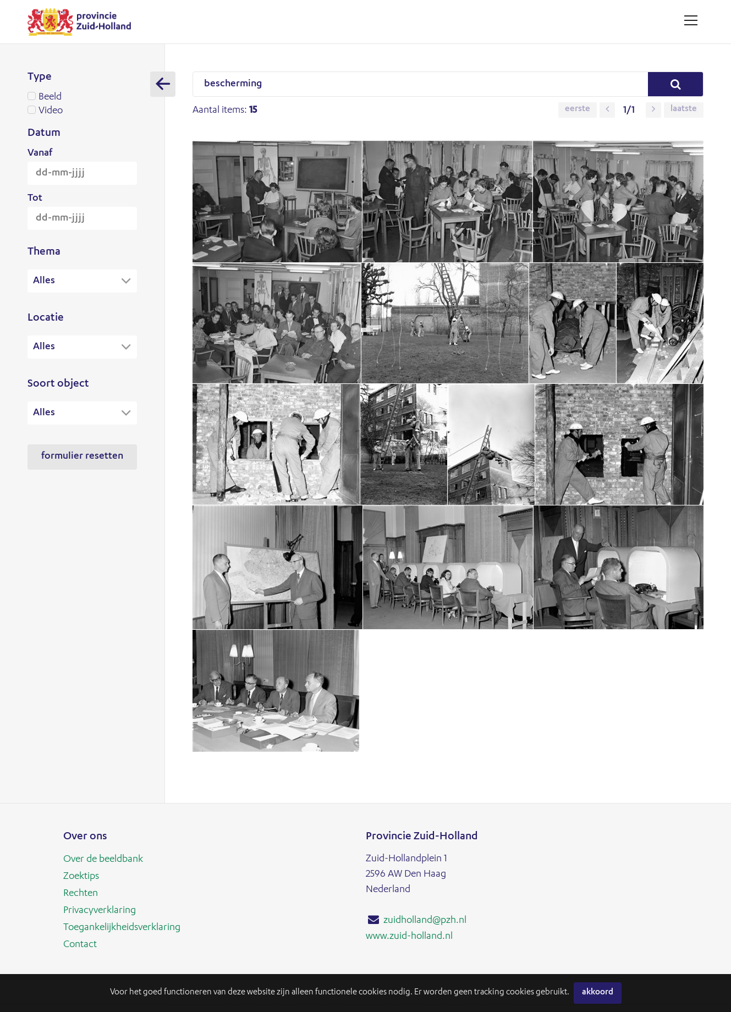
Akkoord (597, 993)
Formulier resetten (82, 458)
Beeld (82, 97)
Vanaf (40, 153)
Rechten (80, 892)
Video (82, 111)
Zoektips (81, 876)
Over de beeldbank (103, 859)
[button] (607, 110)
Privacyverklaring (99, 909)
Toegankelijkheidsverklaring (121, 925)
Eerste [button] (577, 110)
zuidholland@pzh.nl (424, 920)
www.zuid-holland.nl (409, 936)
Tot (35, 198)
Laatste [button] (683, 110)
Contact (80, 942)
